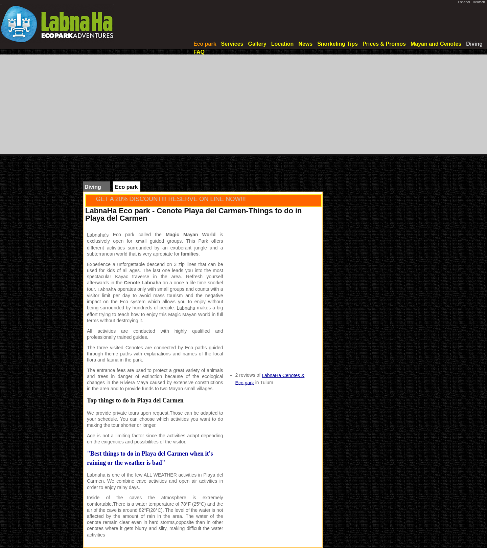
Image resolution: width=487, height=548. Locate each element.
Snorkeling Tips (337, 44)
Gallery (257, 44)
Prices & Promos (384, 44)
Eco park (204, 44)
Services (232, 44)
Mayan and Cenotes (436, 44)
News (305, 44)
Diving (474, 44)
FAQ (199, 52)
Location (282, 44)
